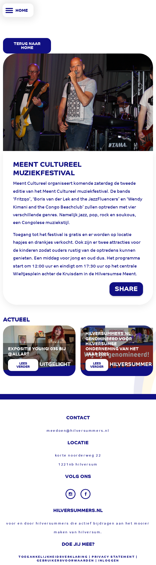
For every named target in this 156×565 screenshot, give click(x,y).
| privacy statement (112, 557)
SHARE (126, 289)
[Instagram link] (71, 494)
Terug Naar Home (27, 46)
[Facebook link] (85, 494)
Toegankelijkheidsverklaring (53, 557)
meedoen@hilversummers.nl (77, 430)
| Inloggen (107, 560)
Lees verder (23, 365)
